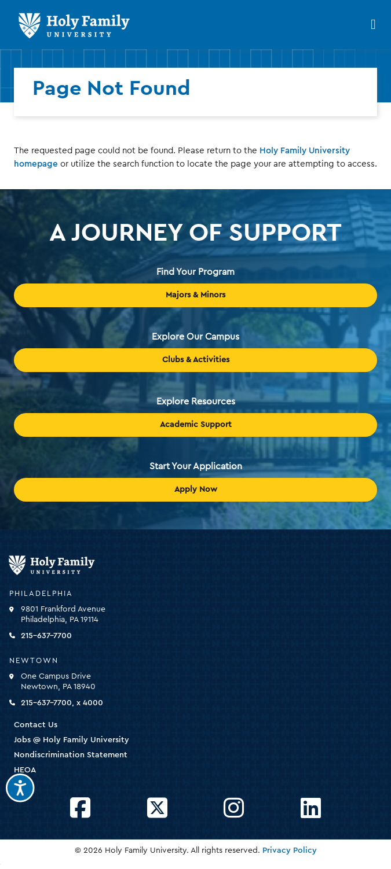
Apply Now (195, 489)
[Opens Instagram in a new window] (234, 808)
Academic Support (196, 425)
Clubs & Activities (195, 360)
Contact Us (35, 725)
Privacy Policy (289, 850)
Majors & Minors (195, 295)
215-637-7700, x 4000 (62, 703)
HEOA (25, 770)
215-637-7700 (46, 636)
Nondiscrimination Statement (70, 755)
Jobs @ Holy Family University (71, 740)
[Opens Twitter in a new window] (157, 808)
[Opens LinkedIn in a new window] (311, 808)
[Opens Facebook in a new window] (80, 808)
